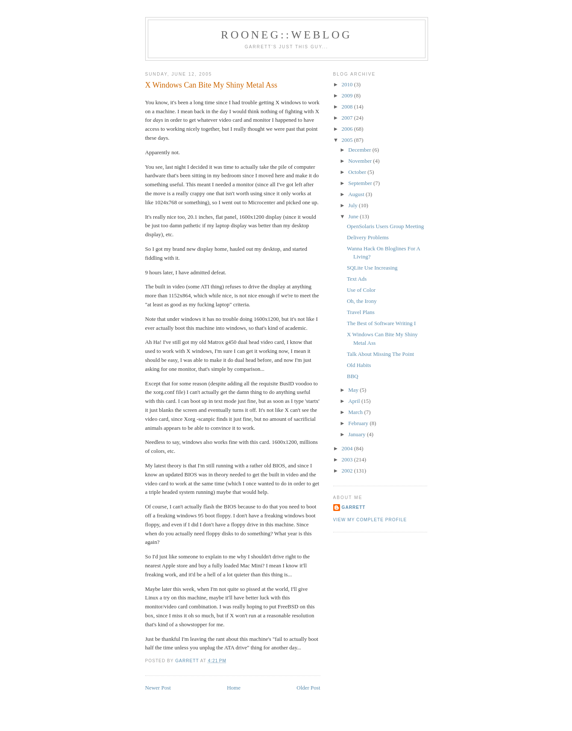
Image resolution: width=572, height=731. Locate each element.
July (353, 205)
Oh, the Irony (362, 301)
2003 (348, 459)
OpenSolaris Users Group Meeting (385, 226)
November (360, 161)
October (357, 172)
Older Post (308, 687)
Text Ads (357, 279)
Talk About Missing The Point (380, 354)
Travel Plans (361, 312)
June (354, 216)
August (357, 194)
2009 (348, 95)
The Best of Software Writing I (381, 323)
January (357, 434)
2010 (348, 84)
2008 (348, 106)
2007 (348, 117)
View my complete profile (370, 519)
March (356, 412)
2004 (348, 448)
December (360, 150)
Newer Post (158, 687)
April (354, 401)
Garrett (354, 507)
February (359, 423)
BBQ (352, 376)
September (360, 183)
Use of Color (361, 290)
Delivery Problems (368, 237)
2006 (348, 129)
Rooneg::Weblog (286, 35)
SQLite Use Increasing (372, 267)
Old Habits (359, 365)
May (354, 390)
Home (234, 687)
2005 (348, 140)
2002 (348, 470)
